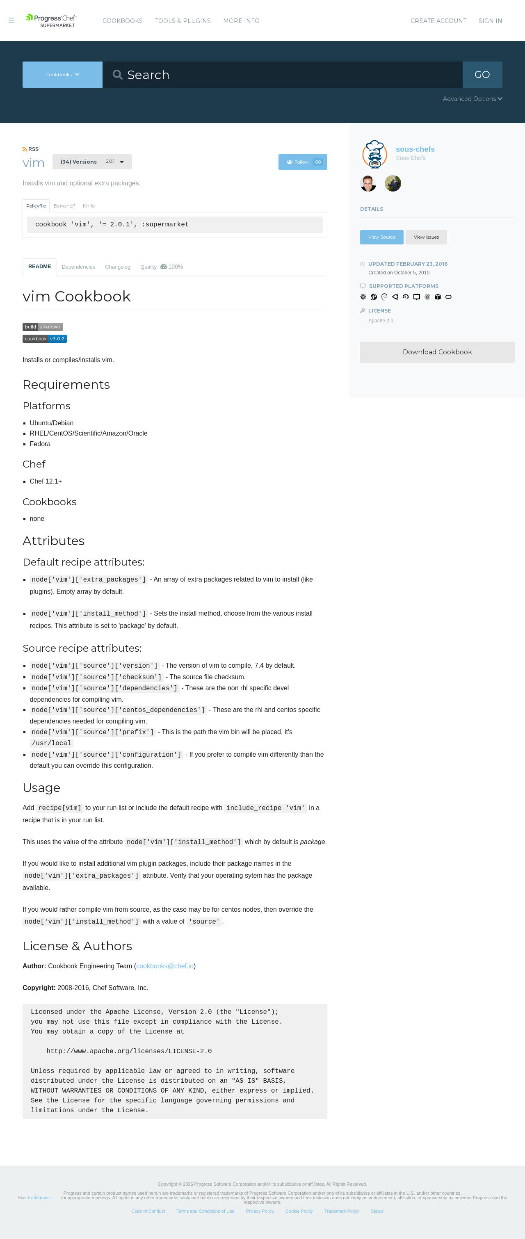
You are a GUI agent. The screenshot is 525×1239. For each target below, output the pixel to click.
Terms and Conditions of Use (205, 1220)
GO (482, 74)
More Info (241, 21)
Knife (89, 206)
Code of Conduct (148, 1220)
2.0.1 (87, 161)
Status (377, 1220)
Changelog (117, 267)
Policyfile (36, 206)
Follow (305, 162)
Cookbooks (123, 21)
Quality (161, 266)
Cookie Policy (299, 1220)
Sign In (490, 21)
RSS (31, 149)
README (39, 266)
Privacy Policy (260, 1220)
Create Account (438, 21)
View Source (381, 237)
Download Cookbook (437, 352)
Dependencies (78, 267)
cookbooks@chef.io (165, 966)
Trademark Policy (341, 1220)
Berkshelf (64, 206)
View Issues (426, 237)
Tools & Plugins (183, 21)
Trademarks (39, 1206)
